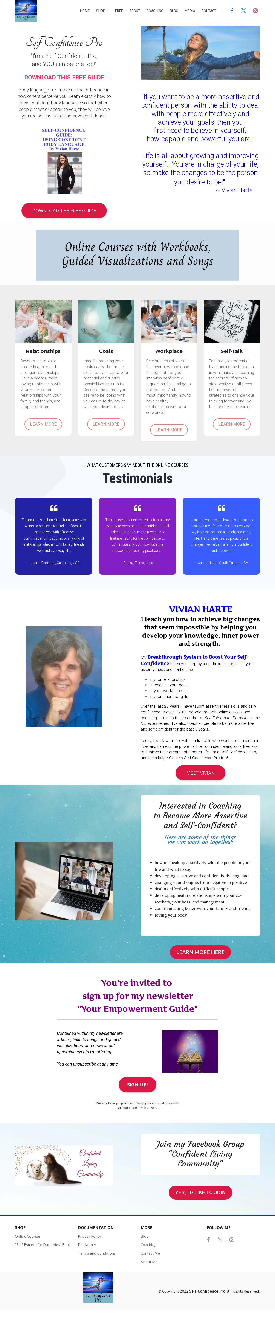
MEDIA (190, 11)
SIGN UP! (137, 1084)
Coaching (148, 1245)
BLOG (174, 11)
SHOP (100, 11)
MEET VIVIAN (200, 772)
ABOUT (134, 11)
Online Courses (28, 1236)
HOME (85, 11)
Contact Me (150, 1253)
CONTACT (209, 11)
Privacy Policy (89, 1236)
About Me (149, 1262)
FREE (119, 11)
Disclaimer (87, 1245)
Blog (144, 1236)
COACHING (155, 11)
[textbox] (200, 142)
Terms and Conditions (97, 1253)
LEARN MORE (43, 424)
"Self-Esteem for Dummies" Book (43, 1245)
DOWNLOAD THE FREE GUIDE (64, 210)
